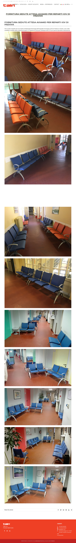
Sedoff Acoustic (33, 4)
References (48, 4)
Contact (56, 4)
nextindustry (37, 540)
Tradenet (52, 540)
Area (67, 4)
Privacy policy (60, 535)
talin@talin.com (22, 1)
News (41, 4)
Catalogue (23, 4)
